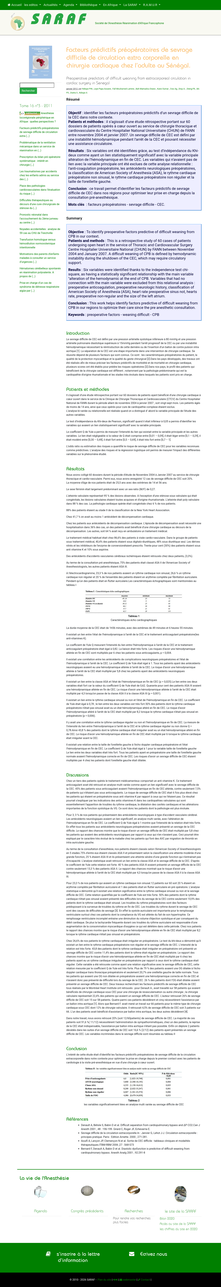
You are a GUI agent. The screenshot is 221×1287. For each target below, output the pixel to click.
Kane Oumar (163, 89)
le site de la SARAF (180, 1211)
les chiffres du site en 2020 (178, 1229)
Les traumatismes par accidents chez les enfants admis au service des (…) (39, 175)
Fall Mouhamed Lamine (123, 89)
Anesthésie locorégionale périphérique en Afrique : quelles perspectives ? (38, 117)
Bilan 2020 (167, 1218)
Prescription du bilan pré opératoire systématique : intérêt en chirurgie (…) (40, 160)
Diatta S (74, 92)
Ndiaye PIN (87, 89)
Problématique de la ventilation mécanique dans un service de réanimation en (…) (38, 146)
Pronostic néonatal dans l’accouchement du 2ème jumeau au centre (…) (39, 218)
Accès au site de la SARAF (178, 1224)
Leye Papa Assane (102, 89)
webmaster (128, 1279)
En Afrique (110, 5)
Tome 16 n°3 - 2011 (36, 106)
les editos (31, 5)
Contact (144, 1279)
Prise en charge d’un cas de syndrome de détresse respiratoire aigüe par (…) (39, 286)
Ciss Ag (173, 89)
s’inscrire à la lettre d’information (73, 1257)
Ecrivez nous (148, 1254)
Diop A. (182, 89)
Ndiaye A (83, 92)
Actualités (51, 5)
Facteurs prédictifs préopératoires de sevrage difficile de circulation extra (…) (39, 132)
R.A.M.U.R (150, 5)
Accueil (14, 5)
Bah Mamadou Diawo (146, 89)
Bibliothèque (89, 5)
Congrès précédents (87, 1211)
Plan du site (104, 1279)
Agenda (69, 5)
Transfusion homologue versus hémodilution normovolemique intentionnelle (38, 243)
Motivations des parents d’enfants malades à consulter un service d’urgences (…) (39, 257)
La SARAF (131, 5)
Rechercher (28, 90)
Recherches (134, 1211)
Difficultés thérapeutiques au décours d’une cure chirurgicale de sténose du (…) (39, 204)
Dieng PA (191, 89)
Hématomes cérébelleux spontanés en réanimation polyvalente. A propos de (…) (40, 272)
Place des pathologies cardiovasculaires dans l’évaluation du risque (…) (40, 189)
